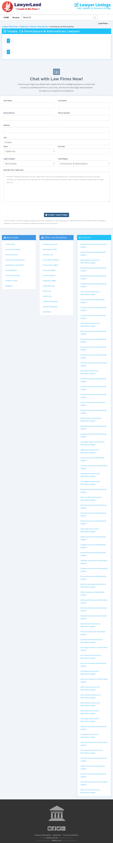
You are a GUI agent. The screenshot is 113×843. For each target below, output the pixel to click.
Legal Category (9, 159)
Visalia (33, 26)
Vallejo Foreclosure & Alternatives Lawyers (93, 767)
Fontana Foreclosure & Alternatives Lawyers (93, 387)
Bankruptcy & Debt (50, 249)
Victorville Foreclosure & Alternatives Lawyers (94, 783)
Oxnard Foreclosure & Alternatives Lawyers (93, 553)
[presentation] (56, 207)
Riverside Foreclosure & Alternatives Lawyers (94, 609)
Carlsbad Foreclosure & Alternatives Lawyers (94, 285)
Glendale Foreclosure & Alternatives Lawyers (94, 427)
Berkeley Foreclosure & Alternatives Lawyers (94, 269)
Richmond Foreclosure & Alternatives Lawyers (94, 601)
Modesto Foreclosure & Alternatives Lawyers (94, 490)
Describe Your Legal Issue (13, 170)
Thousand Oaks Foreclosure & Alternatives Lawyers (92, 751)
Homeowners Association (14, 265)
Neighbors (9, 286)
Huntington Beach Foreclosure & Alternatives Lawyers (92, 443)
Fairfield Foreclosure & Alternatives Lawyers (93, 380)
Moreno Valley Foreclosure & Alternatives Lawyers (91, 498)
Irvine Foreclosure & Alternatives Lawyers (92, 459)
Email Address (9, 113)
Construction (10, 244)
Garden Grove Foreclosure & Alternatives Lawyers (91, 419)
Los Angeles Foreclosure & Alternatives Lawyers (90, 482)
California (23, 26)
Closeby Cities (86, 237)
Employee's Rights (49, 281)
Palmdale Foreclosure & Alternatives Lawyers (94, 561)
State (5, 146)
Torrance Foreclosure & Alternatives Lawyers (94, 759)
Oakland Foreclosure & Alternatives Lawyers (93, 522)
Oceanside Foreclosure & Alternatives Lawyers (90, 530)
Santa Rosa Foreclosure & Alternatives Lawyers (90, 712)
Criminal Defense (49, 275)
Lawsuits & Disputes (50, 307)
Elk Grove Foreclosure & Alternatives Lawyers (94, 364)
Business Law (48, 255)
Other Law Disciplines (55, 237)
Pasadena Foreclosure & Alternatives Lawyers (94, 569)
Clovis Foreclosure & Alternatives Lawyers (93, 301)
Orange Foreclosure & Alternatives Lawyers (93, 546)
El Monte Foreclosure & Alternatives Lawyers (94, 356)
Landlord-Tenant (11, 281)
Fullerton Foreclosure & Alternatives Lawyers (94, 411)
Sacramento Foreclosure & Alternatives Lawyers (90, 625)
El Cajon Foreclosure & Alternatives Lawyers (93, 348)
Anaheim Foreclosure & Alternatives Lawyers (94, 245)
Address (6, 125)
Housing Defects (11, 270)
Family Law (47, 291)
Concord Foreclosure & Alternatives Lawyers (93, 308)
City (5, 137)
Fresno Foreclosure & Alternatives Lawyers (93, 403)
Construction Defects (13, 249)
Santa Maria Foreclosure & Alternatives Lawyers (90, 704)
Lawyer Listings (93, 5)
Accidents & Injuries (50, 244)
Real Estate (43, 26)
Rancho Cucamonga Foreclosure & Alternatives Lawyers (93, 585)
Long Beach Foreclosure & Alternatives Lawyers (90, 474)
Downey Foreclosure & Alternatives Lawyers (93, 340)
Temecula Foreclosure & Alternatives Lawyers (94, 743)
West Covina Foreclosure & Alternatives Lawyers (90, 791)
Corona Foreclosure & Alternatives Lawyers (93, 316)
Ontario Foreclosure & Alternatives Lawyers (93, 538)
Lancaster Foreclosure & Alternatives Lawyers (94, 467)
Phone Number (64, 113)
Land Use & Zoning (12, 275)
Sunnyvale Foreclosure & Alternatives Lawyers (90, 735)
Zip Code (61, 146)
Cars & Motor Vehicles (51, 260)
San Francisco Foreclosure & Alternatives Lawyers (91, 656)
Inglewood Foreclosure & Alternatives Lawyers (90, 451)
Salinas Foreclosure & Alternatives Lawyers (93, 633)
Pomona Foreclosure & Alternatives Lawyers (93, 577)
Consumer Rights (49, 270)
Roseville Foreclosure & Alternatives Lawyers (94, 617)
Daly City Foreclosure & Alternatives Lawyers (94, 332)
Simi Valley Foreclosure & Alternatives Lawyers (90, 720)
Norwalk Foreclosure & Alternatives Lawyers (93, 514)
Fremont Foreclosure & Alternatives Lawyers (94, 395)
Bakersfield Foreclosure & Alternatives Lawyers (90, 261)
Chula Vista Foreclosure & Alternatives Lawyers (90, 293)
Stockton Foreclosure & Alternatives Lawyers (94, 727)
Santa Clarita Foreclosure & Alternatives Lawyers (90, 696)
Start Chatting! (56, 215)
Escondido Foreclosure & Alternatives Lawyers (90, 372)
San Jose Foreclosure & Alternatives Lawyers (93, 664)
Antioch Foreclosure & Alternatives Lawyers (93, 253)
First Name (7, 101)
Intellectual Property (50, 301)
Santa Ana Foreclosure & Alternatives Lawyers (94, 680)
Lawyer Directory (9, 26)
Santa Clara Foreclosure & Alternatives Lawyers (90, 688)
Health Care (47, 296)
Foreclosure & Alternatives (15, 260)
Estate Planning (48, 286)
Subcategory (63, 159)
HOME (6, 17)
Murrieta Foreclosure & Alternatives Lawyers (94, 506)
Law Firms (103, 23)
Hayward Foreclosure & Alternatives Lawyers (94, 435)
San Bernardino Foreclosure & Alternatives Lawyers (92, 640)
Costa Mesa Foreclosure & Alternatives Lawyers (90, 324)
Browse (16, 17)
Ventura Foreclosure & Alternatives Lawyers (93, 775)
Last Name (62, 101)
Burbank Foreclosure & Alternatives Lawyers (94, 277)
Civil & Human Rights (50, 265)
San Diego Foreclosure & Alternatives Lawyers (94, 648)
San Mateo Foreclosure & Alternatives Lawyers (90, 672)
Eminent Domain (11, 255)
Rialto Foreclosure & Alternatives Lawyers (92, 593)
